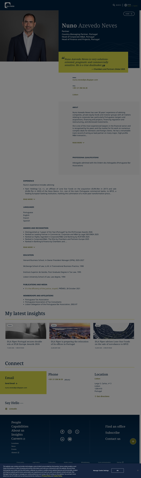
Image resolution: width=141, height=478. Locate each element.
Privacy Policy (46, 476)
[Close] (138, 470)
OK (117, 470)
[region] (70, 470)
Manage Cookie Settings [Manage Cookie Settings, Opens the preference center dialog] (101, 470)
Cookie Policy (58, 476)
